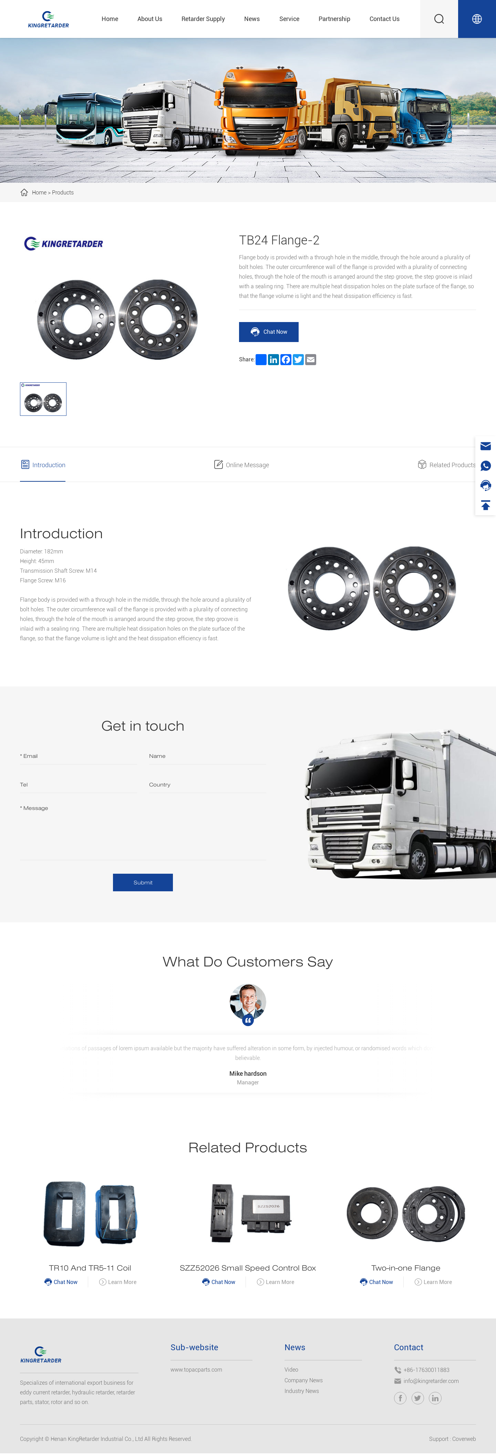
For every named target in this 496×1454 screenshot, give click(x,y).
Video (291, 1370)
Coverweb (464, 1439)
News (252, 18)
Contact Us (385, 18)
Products (63, 192)
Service (289, 18)
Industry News (302, 1391)
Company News (304, 1380)
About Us (149, 18)
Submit (143, 882)
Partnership (334, 18)
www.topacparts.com (196, 1370)
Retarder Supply (203, 18)
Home (110, 18)
